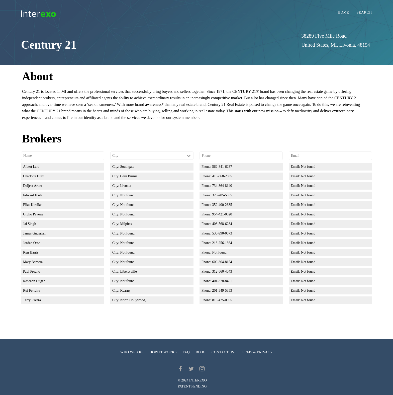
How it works (163, 352)
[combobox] (151, 155)
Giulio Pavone (33, 214)
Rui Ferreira (31, 290)
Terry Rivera (32, 300)
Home (343, 12)
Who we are (132, 352)
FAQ (186, 352)
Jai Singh (29, 224)
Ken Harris (31, 252)
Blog (201, 352)
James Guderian (34, 233)
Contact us (223, 352)
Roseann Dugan (34, 281)
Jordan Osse (31, 243)
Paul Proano (31, 271)
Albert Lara (31, 167)
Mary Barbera (33, 262)
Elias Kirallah (32, 205)
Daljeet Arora (32, 186)
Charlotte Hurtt (33, 176)
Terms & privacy (256, 352)
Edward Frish (32, 195)
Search (364, 12)
